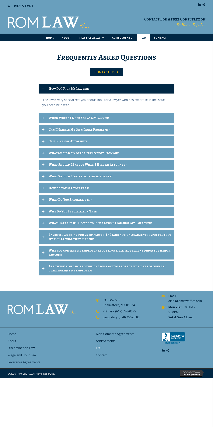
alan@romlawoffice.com (185, 301)
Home (12, 334)
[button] (199, 5)
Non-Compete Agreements (115, 334)
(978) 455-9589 (129, 317)
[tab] (106, 89)
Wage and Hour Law (22, 355)
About (12, 341)
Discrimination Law (21, 348)
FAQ (99, 348)
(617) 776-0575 (23, 5)
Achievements (106, 341)
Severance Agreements (24, 362)
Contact (101, 355)
